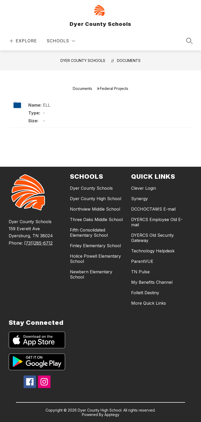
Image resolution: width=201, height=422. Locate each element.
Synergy (139, 198)
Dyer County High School (95, 198)
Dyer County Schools (82, 60)
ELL (46, 105)
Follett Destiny (145, 292)
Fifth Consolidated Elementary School (89, 232)
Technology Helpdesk (153, 250)
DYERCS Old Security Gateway (152, 238)
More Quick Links (148, 303)
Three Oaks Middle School (96, 219)
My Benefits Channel (151, 282)
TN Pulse (140, 271)
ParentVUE (142, 261)
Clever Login (143, 188)
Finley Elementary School (95, 245)
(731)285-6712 (38, 243)
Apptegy (111, 414)
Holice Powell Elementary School (95, 258)
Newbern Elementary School (91, 274)
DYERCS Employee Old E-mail (157, 222)
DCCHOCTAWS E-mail (153, 209)
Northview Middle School (95, 209)
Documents (129, 60)
